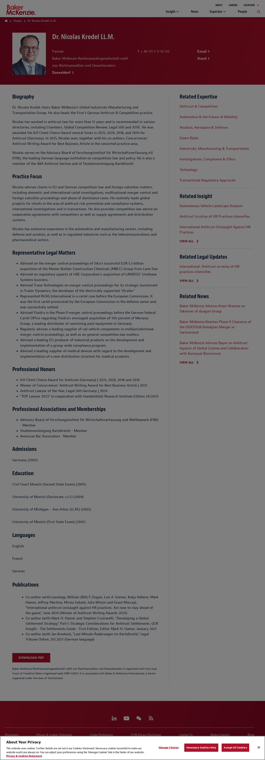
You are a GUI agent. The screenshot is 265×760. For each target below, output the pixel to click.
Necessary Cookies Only (201, 747)
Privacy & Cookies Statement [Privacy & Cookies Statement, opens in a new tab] (24, 756)
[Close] (258, 747)
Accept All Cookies (235, 747)
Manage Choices (169, 747)
